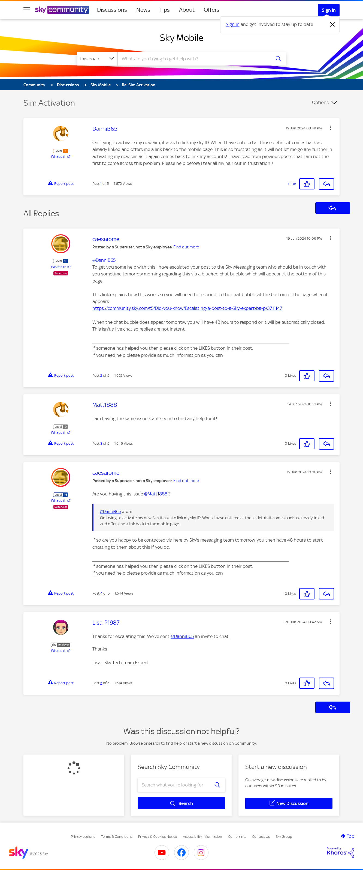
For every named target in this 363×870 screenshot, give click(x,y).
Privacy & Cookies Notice (157, 837)
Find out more (186, 247)
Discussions (112, 10)
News (143, 10)
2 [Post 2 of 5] (101, 375)
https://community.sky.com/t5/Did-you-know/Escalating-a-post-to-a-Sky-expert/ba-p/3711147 (187, 308)
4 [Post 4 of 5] (101, 593)
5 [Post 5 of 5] (101, 683)
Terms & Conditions (116, 837)
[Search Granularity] (97, 59)
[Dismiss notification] (332, 24)
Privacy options (83, 837)
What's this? (61, 157)
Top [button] (350, 836)
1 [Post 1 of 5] (101, 184)
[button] (330, 128)
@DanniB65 (104, 260)
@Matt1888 (155, 494)
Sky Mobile (181, 37)
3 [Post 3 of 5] (101, 443)
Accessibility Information (202, 837)
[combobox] (193, 59)
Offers (211, 10)
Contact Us (261, 837)
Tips (164, 10)
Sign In (329, 10)
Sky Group (284, 837)
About (187, 10)
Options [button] (320, 102)
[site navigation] (26, 9)
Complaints (237, 837)
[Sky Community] (62, 10)
